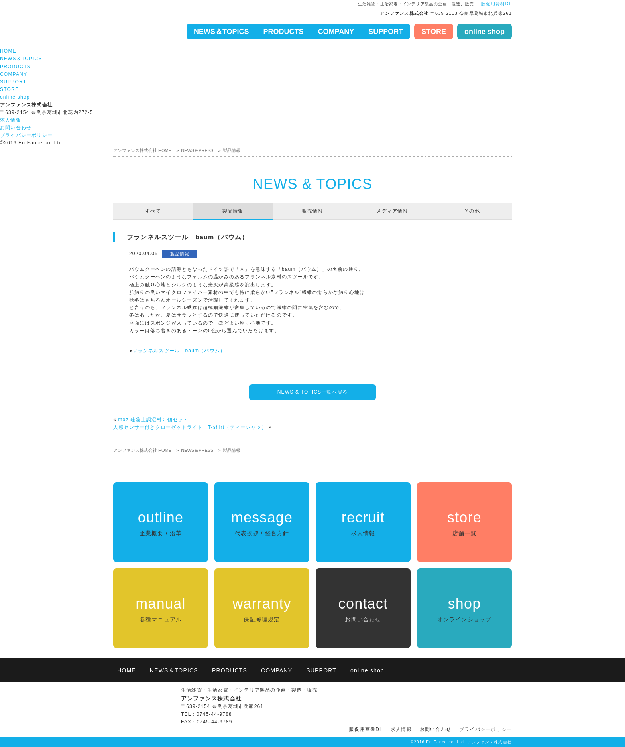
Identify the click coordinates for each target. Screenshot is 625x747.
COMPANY (336, 31)
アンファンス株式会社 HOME (142, 150)
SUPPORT (385, 31)
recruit (363, 523)
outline (160, 523)
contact (363, 609)
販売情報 (312, 211)
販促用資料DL (495, 3)
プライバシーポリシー (26, 135)
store (464, 523)
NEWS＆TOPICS (221, 31)
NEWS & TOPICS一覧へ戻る (312, 392)
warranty (261, 609)
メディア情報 (392, 211)
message (261, 523)
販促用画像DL (366, 729)
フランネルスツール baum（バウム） (178, 350)
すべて (153, 211)
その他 (472, 211)
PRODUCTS (283, 31)
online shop (484, 31)
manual (160, 609)
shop (464, 609)
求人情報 (10, 120)
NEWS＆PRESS (197, 150)
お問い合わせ (15, 127)
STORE (433, 31)
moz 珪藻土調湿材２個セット (153, 419)
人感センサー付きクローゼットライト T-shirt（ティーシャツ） (190, 427)
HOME (8, 51)
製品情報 (231, 150)
